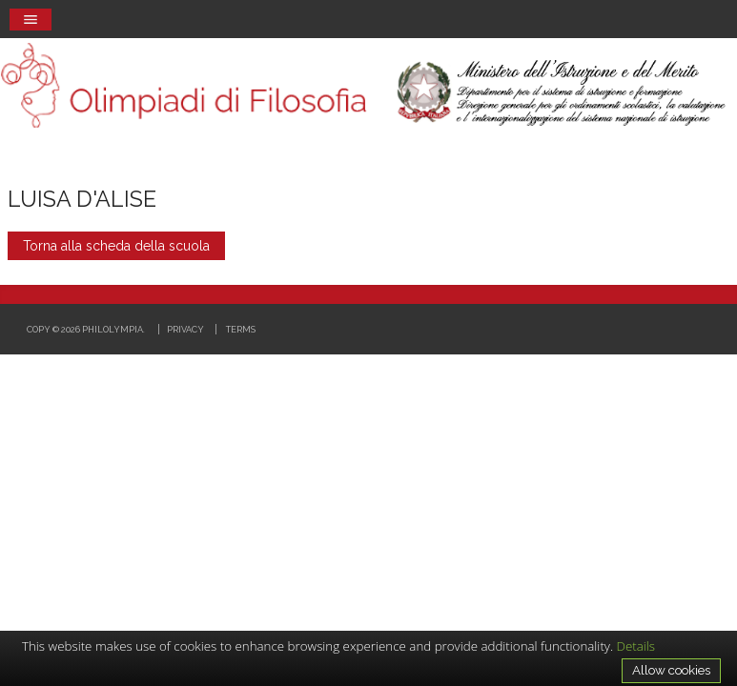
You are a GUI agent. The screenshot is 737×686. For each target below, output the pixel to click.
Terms (241, 329)
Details (636, 646)
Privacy (185, 329)
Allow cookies (671, 669)
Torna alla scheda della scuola (116, 245)
